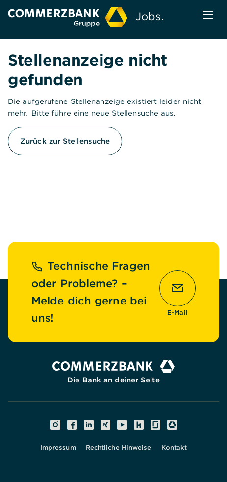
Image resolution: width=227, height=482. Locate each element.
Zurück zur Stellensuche (65, 141)
